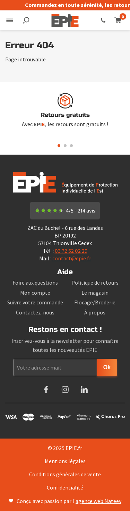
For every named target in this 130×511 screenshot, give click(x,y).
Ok (107, 367)
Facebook (46, 389)
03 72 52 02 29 (103, 20)
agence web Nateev (98, 500)
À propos (94, 312)
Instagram (65, 389)
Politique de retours (95, 282)
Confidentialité (65, 487)
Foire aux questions (35, 282)
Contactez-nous (35, 312)
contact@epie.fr (71, 258)
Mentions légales (65, 461)
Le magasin (95, 292)
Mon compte (35, 292)
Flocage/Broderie (94, 302)
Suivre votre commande (35, 302)
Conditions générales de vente (65, 474)
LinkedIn (84, 389)
